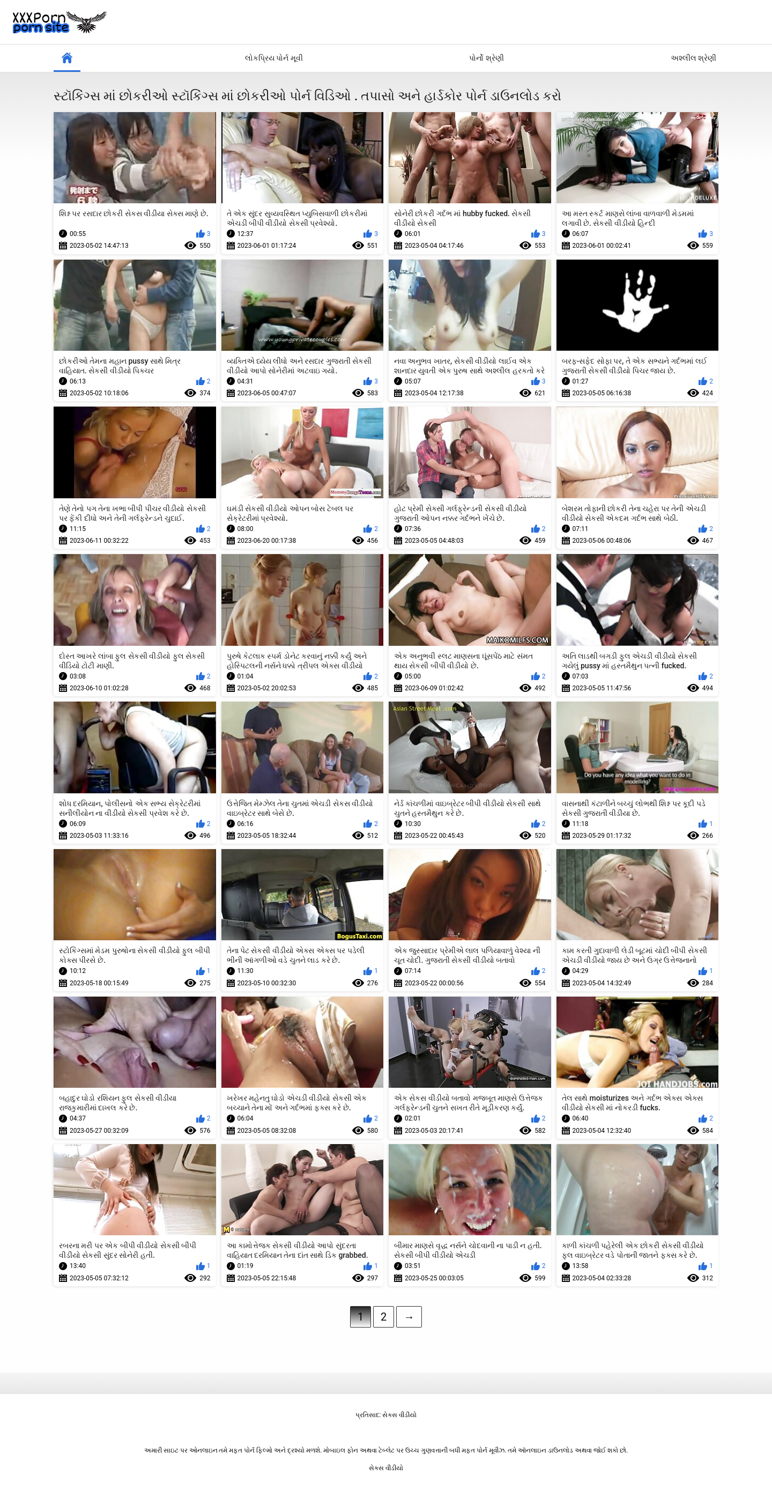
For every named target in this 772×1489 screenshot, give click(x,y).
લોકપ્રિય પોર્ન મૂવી (274, 58)
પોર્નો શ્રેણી (486, 58)
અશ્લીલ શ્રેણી (693, 58)
